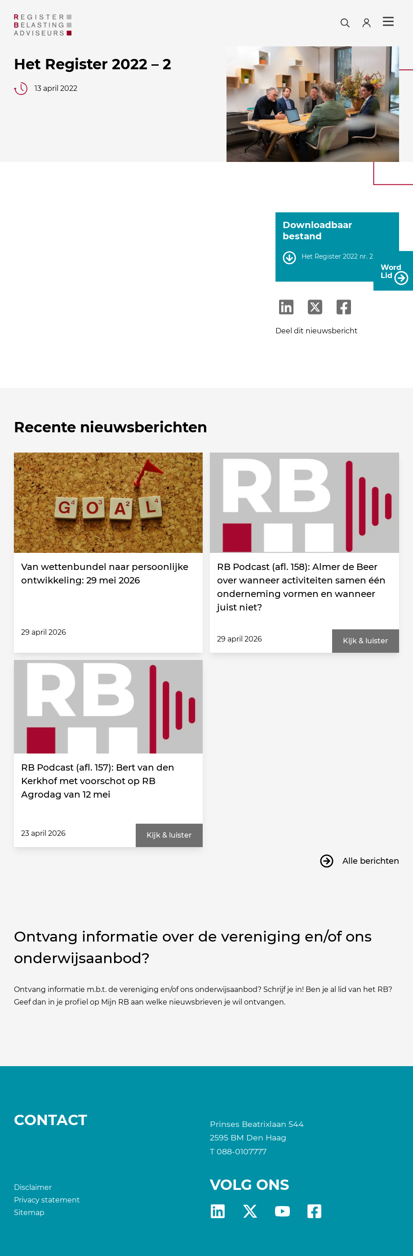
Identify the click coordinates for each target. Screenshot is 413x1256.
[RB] (76, 25)
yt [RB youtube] (282, 1211)
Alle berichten (370, 861)
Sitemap (29, 1212)
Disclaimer (33, 1187)
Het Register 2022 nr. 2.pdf (343, 256)
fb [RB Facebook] (314, 1211)
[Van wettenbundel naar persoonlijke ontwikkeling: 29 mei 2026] (108, 503)
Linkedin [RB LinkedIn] (218, 1211)
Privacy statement (47, 1200)
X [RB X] (250, 1211)
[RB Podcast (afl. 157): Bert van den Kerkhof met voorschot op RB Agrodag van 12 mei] (108, 707)
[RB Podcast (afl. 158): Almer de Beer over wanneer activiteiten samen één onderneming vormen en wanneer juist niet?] (304, 503)
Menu (388, 21)
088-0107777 (241, 1151)
